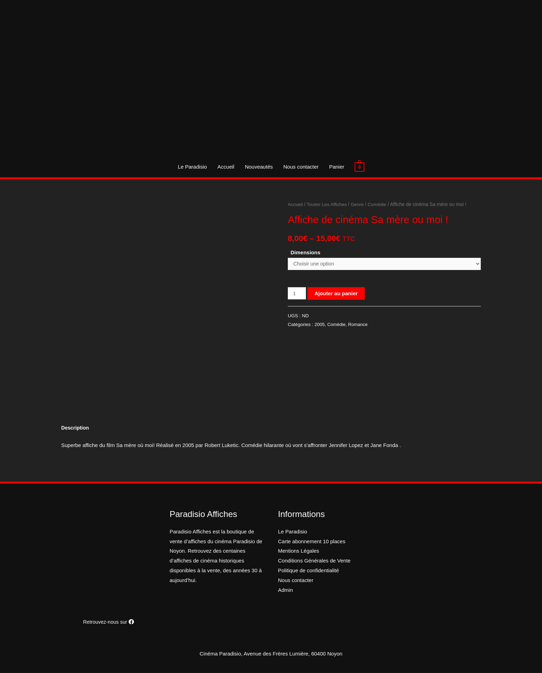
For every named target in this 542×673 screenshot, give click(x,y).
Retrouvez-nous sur (108, 622)
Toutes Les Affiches (328, 204)
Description (75, 428)
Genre (359, 204)
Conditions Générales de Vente (314, 561)
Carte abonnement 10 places (311, 542)
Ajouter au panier (336, 294)
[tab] (75, 428)
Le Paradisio (192, 167)
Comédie (380, 204)
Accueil (225, 167)
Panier (336, 167)
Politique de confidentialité (308, 571)
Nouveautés (259, 167)
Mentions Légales (298, 551)
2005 (320, 325)
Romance (359, 325)
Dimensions (305, 252)
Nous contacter (301, 167)
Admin (285, 590)
